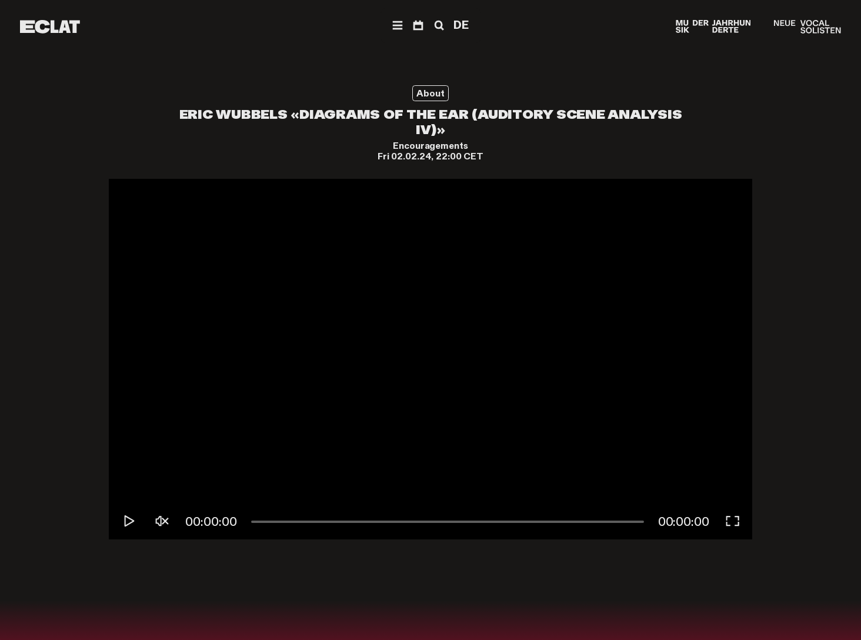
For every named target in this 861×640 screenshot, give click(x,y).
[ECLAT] (50, 27)
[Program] (418, 25)
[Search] (438, 25)
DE (461, 25)
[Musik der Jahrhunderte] (713, 27)
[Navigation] (397, 25)
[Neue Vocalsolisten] (807, 27)
